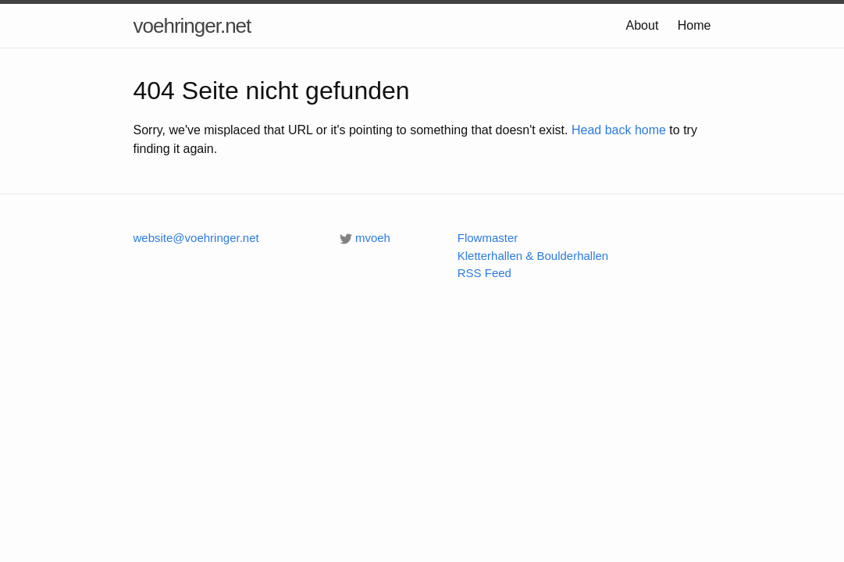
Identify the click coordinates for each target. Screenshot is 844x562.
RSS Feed (484, 272)
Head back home (619, 130)
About (642, 25)
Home (694, 25)
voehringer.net (192, 25)
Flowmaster (488, 237)
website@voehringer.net (196, 237)
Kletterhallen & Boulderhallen (533, 255)
